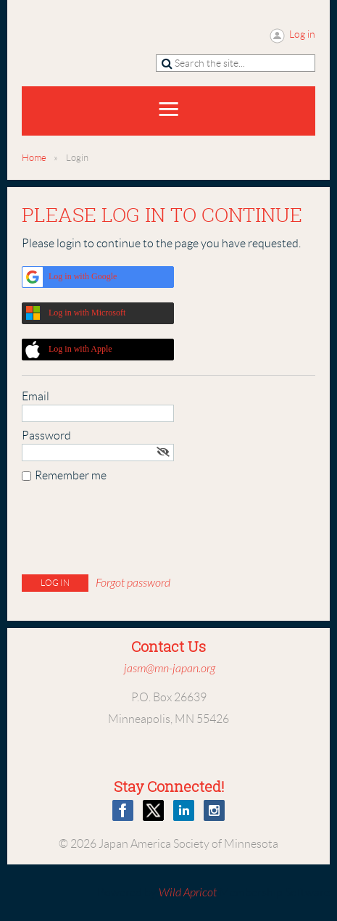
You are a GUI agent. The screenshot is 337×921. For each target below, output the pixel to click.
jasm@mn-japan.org (169, 668)
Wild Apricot (188, 892)
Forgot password (133, 583)
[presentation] (132, 531)
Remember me (71, 475)
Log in (302, 34)
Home (34, 157)
